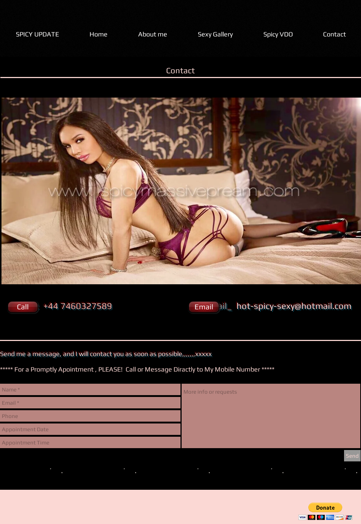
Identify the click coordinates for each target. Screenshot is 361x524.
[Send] (352, 455)
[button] (22, 307)
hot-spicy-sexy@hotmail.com (293, 306)
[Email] (204, 307)
